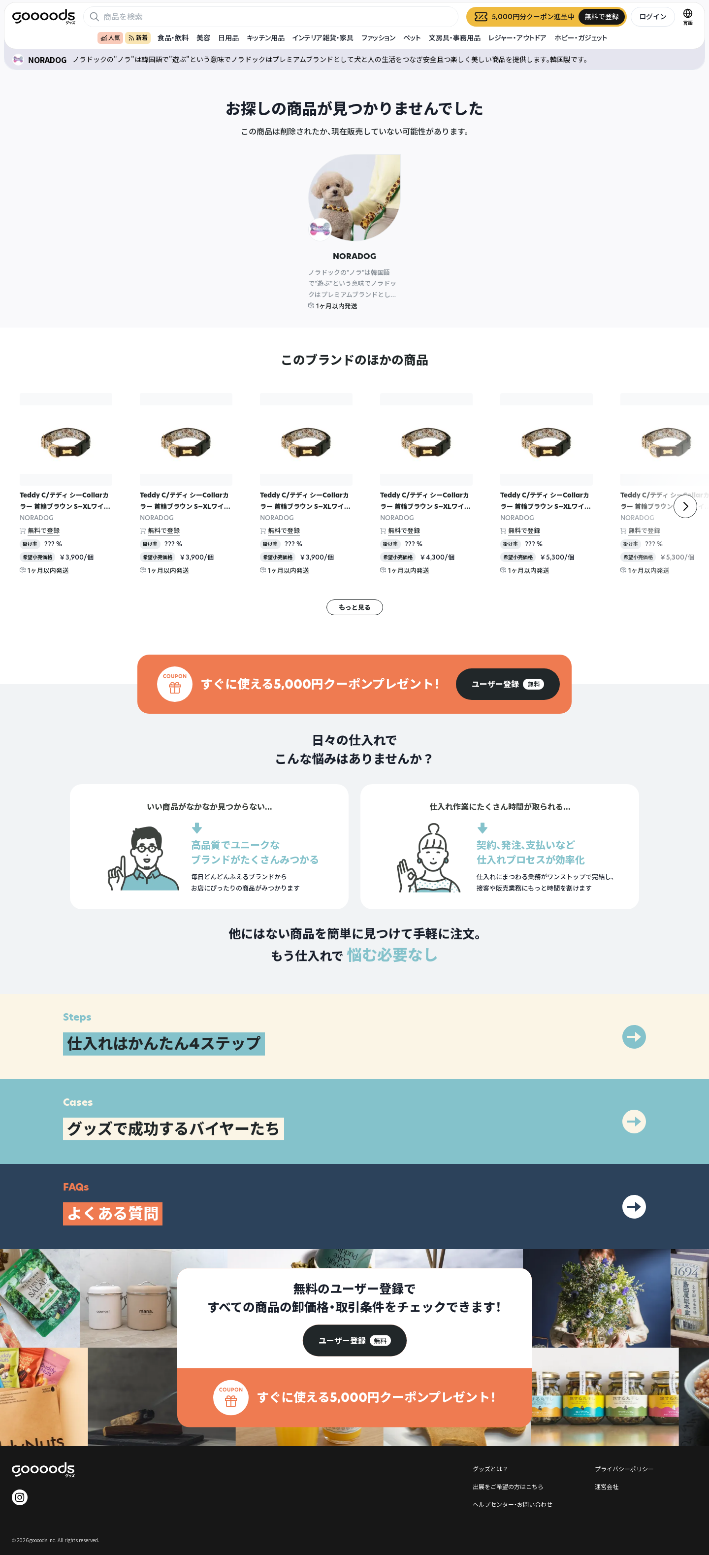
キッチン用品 (266, 37)
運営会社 (606, 1486)
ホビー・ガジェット (581, 37)
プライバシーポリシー (624, 1468)
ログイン (653, 16)
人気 (110, 37)
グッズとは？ (490, 1468)
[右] (685, 506)
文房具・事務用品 (455, 37)
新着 (138, 37)
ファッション (378, 37)
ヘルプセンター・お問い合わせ (512, 1504)
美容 (203, 37)
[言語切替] (688, 17)
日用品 (228, 37)
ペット (412, 37)
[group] (508, 684)
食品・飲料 (173, 37)
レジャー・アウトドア (517, 37)
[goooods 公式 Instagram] (20, 1497)
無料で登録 (44, 530)
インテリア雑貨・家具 (323, 37)
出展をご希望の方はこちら (508, 1486)
